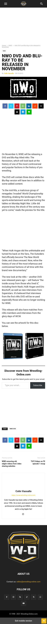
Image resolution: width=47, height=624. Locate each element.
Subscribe (37, 385)
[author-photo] (23, 488)
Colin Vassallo (9, 73)
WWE (10, 45)
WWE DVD (13, 429)
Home (4, 45)
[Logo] (23, 566)
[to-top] (43, 619)
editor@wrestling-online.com (28, 582)
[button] (5, 4)
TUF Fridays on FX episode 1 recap (38, 462)
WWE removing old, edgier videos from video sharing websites (11, 463)
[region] (23, 27)
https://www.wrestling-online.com (23, 495)
